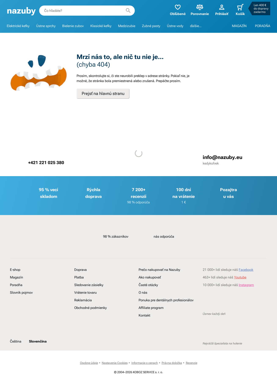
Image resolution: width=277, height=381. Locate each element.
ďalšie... (195, 26)
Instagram (246, 285)
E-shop (15, 270)
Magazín (16, 277)
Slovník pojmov (21, 293)
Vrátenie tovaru (85, 293)
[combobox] (87, 10)
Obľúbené (178, 9)
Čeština (15, 341)
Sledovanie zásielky (88, 285)
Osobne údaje (89, 363)
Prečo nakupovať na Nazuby (159, 270)
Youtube (240, 277)
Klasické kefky (100, 26)
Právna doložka (172, 363)
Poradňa (16, 285)
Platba (79, 277)
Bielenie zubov (73, 26)
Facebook (246, 270)
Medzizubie (126, 26)
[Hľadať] (128, 10)
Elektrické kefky (18, 26)
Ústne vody (175, 26)
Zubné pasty (151, 26)
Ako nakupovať (150, 277)
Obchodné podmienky (90, 308)
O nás (143, 293)
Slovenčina (38, 341)
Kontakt (144, 315)
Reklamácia (83, 300)
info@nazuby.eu (222, 157)
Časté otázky (148, 285)
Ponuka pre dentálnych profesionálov (166, 300)
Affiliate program (151, 308)
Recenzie (191, 363)
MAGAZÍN (239, 26)
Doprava (80, 270)
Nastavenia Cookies (115, 363)
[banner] (21, 10)
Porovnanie (200, 9)
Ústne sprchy (45, 26)
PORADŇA (262, 26)
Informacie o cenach (144, 363)
